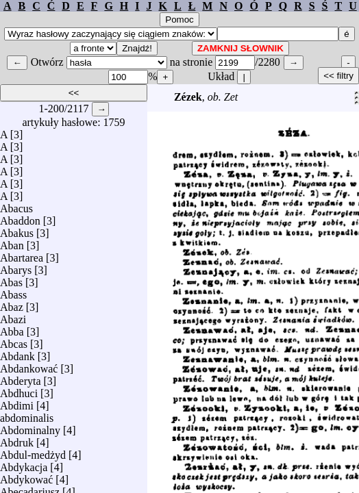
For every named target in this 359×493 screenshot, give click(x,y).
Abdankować (29, 365)
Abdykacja (23, 464)
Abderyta (20, 377)
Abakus (17, 230)
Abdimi (17, 402)
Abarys (16, 267)
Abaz (11, 303)
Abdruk (17, 439)
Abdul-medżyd (33, 451)
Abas (11, 279)
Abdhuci (19, 390)
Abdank (17, 353)
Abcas (13, 340)
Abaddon (20, 217)
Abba (12, 328)
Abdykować (26, 476)
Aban (12, 242)
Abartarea (21, 254)
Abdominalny (30, 427)
